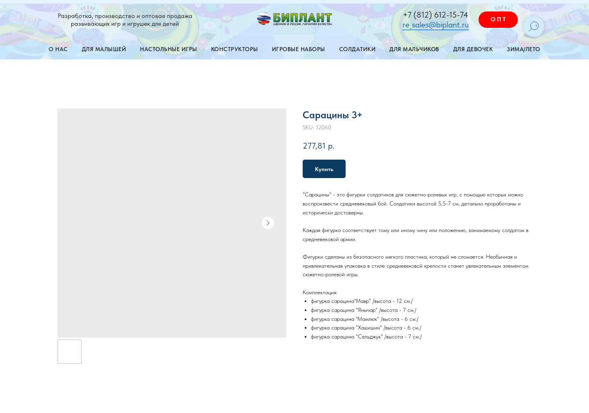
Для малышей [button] (104, 49)
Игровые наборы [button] (298, 49)
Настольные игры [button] (168, 49)
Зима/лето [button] (523, 49)
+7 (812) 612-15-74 (435, 15)
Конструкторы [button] (234, 49)
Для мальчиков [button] (414, 49)
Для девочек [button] (473, 49)
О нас (58, 49)
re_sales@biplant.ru (435, 24)
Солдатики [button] (357, 49)
